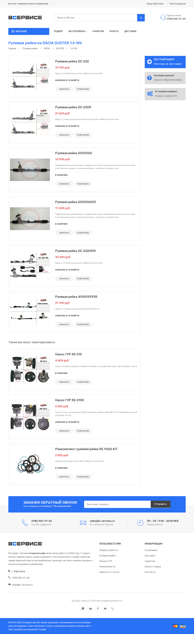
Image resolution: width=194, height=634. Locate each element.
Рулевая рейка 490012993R (76, 297)
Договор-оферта (80, 601)
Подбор (58, 31)
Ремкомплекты (107, 566)
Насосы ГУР (105, 561)
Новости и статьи (109, 572)
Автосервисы (77, 31)
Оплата (114, 31)
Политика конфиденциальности (106, 601)
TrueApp (42, 629)
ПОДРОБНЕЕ (84, 89)
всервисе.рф (29, 622)
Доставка (130, 31)
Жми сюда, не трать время (168, 64)
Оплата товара (153, 566)
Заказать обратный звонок (168, 80)
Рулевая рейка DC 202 (72, 61)
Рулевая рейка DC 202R (73, 107)
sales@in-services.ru (20, 584)
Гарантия (98, 31)
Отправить (160, 504)
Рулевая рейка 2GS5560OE (75, 202)
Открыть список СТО (166, 96)
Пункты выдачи (178, 3)
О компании (151, 550)
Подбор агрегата (108, 550)
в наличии (61, 174)
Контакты (150, 572)
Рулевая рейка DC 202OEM (75, 251)
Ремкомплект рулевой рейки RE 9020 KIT (86, 449)
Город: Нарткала (155, 3)
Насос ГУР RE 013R (69, 400)
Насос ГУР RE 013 (68, 354)
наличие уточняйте (67, 80)
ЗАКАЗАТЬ (64, 89)
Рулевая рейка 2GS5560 (73, 153)
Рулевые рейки (107, 555)
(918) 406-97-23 (18, 577)
